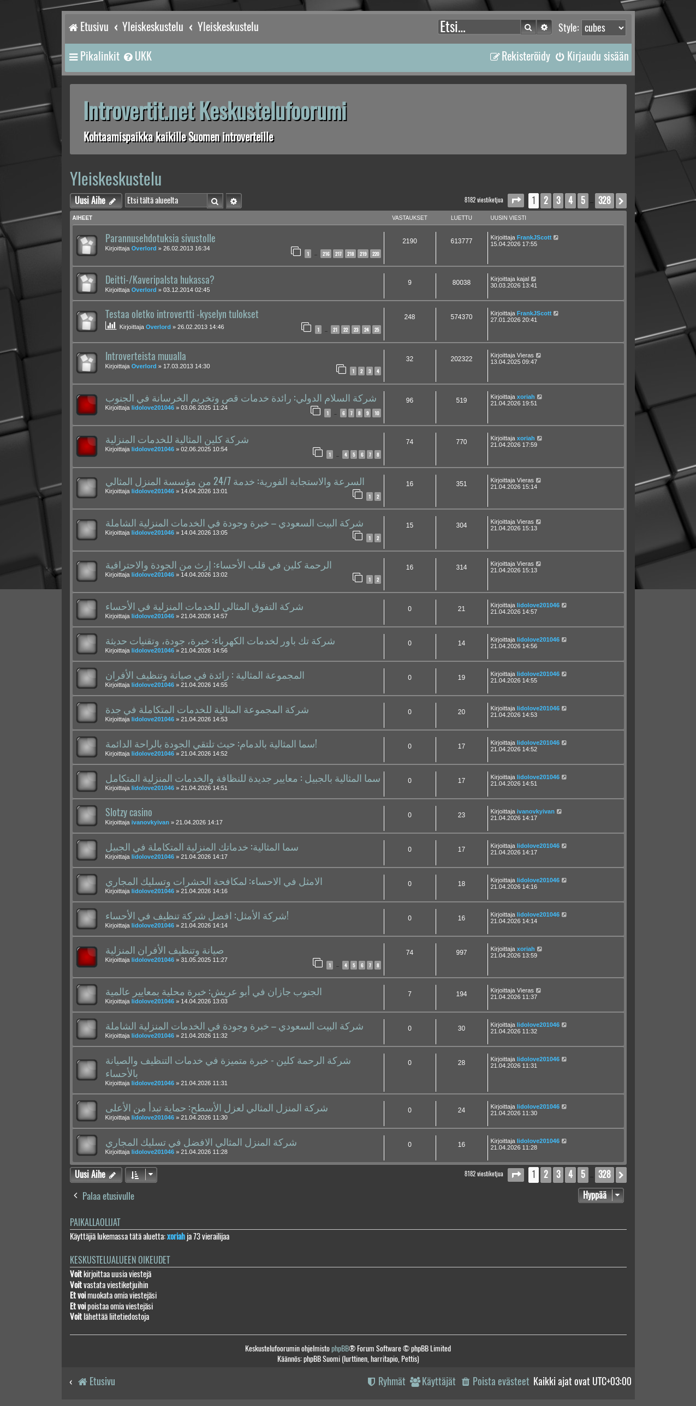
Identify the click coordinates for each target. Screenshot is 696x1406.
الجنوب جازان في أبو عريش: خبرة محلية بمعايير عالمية (213, 991)
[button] (516, 200)
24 (366, 329)
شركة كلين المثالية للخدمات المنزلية (177, 439)
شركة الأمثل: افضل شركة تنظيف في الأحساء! (197, 915)
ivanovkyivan (150, 822)
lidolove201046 (153, 407)
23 (356, 329)
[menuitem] (137, 56)
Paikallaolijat (95, 1222)
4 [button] (570, 200)
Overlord (144, 248)
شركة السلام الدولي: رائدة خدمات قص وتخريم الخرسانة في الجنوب (241, 397)
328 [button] (604, 200)
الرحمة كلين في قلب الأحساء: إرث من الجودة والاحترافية (218, 564)
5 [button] (583, 200)
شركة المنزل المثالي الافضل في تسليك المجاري (201, 1141)
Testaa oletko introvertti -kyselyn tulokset (182, 314)
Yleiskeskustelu (116, 178)
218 (350, 253)
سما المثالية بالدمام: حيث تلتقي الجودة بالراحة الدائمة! (211, 743)
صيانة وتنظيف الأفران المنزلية (164, 949)
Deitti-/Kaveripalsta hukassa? (160, 279)
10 (376, 413)
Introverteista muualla (145, 356)
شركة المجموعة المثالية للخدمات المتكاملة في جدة (207, 709)
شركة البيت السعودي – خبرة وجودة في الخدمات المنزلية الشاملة (234, 522)
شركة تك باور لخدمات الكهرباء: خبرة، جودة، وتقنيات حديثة (220, 640)
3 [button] (558, 200)
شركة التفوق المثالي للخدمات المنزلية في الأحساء (204, 606)
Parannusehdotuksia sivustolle (160, 238)
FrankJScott (534, 237)
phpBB (340, 1348)
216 (326, 253)
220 (375, 253)
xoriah (526, 396)
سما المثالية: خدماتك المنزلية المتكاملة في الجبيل (202, 846)
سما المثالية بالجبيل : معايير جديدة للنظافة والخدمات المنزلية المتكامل (242, 778)
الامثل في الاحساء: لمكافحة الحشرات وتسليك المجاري (214, 881)
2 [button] (546, 200)
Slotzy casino (128, 812)
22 (345, 329)
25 (376, 329)
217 (338, 253)
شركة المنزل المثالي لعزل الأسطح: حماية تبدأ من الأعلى (216, 1107)
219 (363, 253)
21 (335, 329)
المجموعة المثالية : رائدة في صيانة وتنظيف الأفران (205, 674)
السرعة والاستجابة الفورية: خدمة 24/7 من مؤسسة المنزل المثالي (235, 481)
